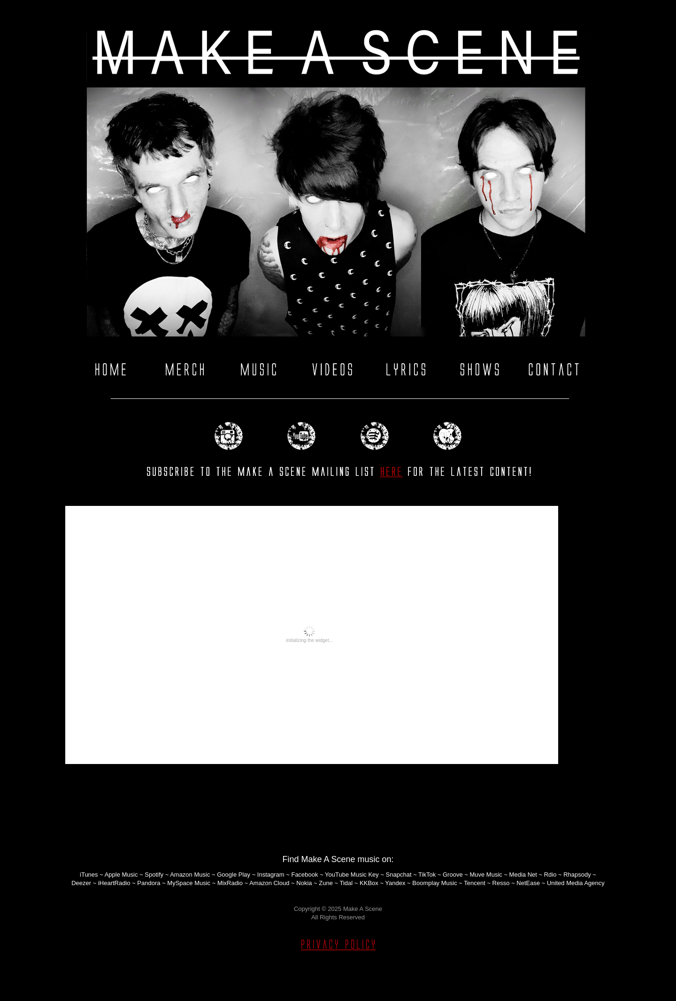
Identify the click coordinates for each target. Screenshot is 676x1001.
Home (338, 809)
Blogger (348, 984)
